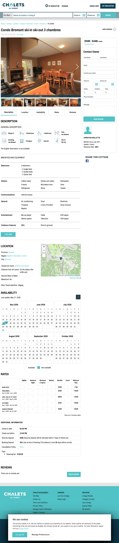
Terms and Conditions (40, 502)
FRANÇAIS (65, 6)
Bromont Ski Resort (22, 265)
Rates (57, 112)
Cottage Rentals (87, 496)
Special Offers (87, 506)
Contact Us (36, 499)
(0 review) (20, 34)
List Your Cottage (63, 496)
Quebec (11, 252)
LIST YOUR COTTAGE (108, 6)
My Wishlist (86, 509)
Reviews (73, 112)
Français (42, 512)
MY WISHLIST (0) (54, 6)
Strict (22, 447)
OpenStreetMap (68, 275)
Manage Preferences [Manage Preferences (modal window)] (40, 535)
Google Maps (75, 277)
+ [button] (44, 247)
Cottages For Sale (88, 499)
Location (24, 112)
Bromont (8, 259)
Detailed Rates (89, 44)
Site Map (36, 496)
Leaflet (60, 275)
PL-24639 (51, 23)
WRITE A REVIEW (74, 474)
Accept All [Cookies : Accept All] (20, 535)
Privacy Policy (38, 506)
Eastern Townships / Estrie (17, 255)
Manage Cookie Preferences (42, 509)
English (35, 512)
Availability (40, 112)
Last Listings (86, 502)
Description (8, 112)
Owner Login (62, 499)
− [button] (44, 250)
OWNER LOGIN (94, 6)
